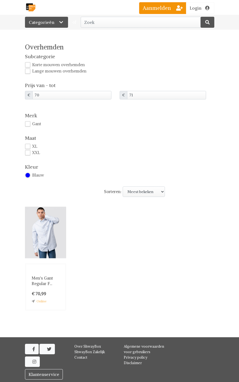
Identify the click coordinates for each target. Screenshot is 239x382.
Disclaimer (133, 363)
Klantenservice (44, 374)
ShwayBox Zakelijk (89, 352)
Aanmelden (163, 8)
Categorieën (46, 22)
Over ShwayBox (87, 346)
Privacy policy (135, 357)
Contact (80, 357)
